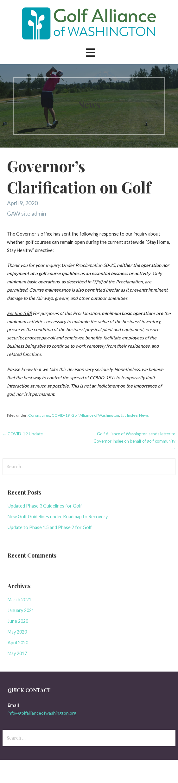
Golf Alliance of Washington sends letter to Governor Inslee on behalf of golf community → (134, 441)
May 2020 (17, 632)
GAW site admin (26, 213)
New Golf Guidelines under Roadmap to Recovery (58, 516)
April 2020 (18, 642)
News (144, 415)
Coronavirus (39, 415)
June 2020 (18, 621)
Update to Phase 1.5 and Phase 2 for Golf (50, 527)
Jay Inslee (129, 415)
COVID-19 (61, 415)
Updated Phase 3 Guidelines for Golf (45, 505)
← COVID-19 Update (23, 433)
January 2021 (21, 610)
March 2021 (19, 599)
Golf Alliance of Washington (95, 415)
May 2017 (17, 653)
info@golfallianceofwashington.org (42, 713)
